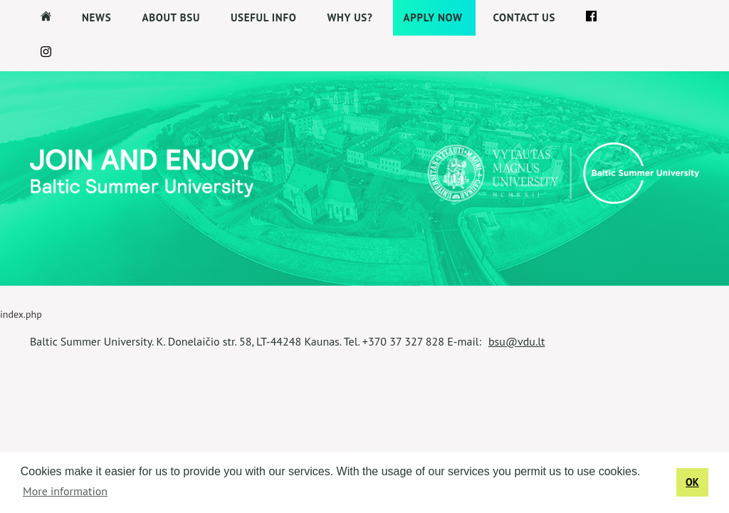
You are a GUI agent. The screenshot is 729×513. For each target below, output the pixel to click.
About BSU (171, 17)
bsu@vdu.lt (516, 341)
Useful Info (263, 17)
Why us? (349, 17)
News (96, 17)
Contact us (524, 17)
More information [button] (65, 491)
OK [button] (692, 482)
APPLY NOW (433, 17)
